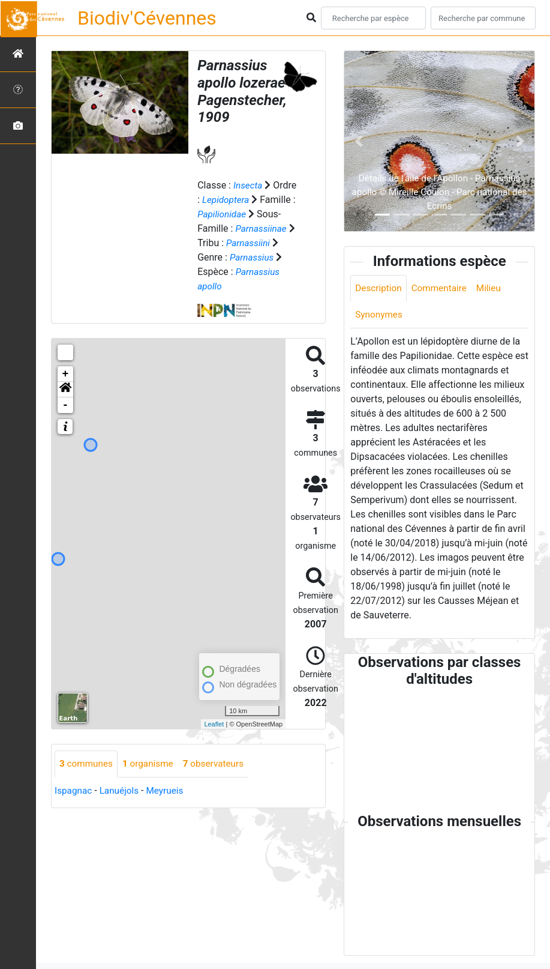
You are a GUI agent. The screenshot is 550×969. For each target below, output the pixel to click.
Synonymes (379, 315)
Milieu (494, 288)
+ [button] (65, 374)
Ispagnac (74, 791)
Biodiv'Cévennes (147, 18)
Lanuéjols (122, 791)
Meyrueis (168, 791)
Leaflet (214, 724)
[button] (65, 389)
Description (379, 288)
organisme (151, 764)
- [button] (65, 405)
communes (87, 764)
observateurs (219, 764)
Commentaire (442, 288)
